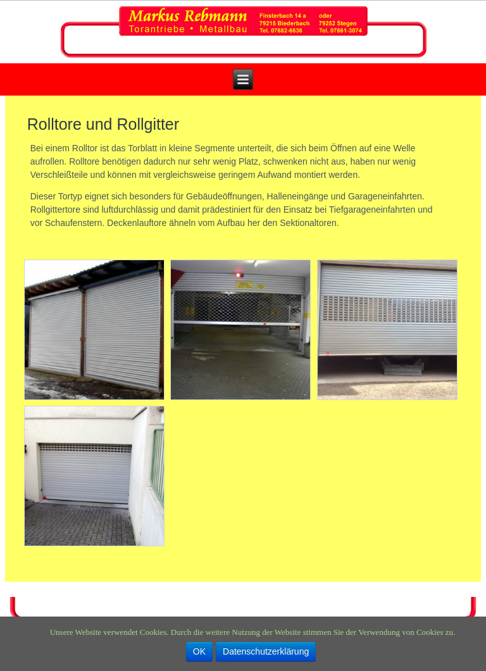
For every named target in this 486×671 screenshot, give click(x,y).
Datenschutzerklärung (266, 651)
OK (199, 651)
